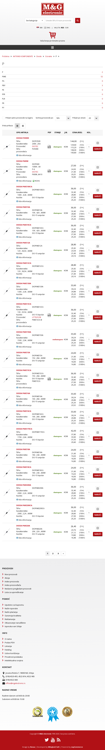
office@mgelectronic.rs (15, 683)
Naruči (97, 149)
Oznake (48, 56)
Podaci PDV (10, 642)
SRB (39, 28)
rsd (62, 28)
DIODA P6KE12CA (23, 263)
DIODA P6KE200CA (24, 505)
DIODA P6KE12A (23, 243)
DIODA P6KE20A (23, 525)
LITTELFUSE (36, 317)
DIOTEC (35, 146)
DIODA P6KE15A (23, 352)
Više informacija (23, 155)
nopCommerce (77, 747)
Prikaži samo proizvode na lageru (19, 118)
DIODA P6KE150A (23, 332)
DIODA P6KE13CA (23, 304)
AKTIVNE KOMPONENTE (23, 56)
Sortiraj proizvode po (44, 118)
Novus (32, 747)
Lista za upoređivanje (14, 592)
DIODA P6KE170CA (24, 429)
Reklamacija (10, 619)
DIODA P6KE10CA (23, 225)
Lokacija (8, 646)
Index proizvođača (13, 585)
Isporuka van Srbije (13, 626)
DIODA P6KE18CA (23, 467)
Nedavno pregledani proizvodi (18, 588)
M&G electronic (45, 734)
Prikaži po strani (78, 118)
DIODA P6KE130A (23, 283)
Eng (47, 28)
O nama (8, 639)
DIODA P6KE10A (23, 207)
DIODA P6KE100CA (24, 186)
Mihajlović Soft (54, 747)
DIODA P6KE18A (23, 449)
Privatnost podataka (14, 657)
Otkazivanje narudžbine (15, 622)
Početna (5, 56)
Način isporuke (11, 608)
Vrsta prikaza (7, 125)
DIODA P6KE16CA (23, 411)
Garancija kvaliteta (13, 615)
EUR (66, 28)
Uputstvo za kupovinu (14, 605)
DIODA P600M (22, 161)
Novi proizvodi (11, 574)
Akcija (7, 578)
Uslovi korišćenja (12, 653)
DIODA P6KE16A (23, 393)
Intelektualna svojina (14, 660)
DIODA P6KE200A (23, 485)
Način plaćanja (11, 612)
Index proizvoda (12, 581)
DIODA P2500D (22, 138)
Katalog (8, 649)
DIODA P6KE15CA (23, 370)
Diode (39, 56)
